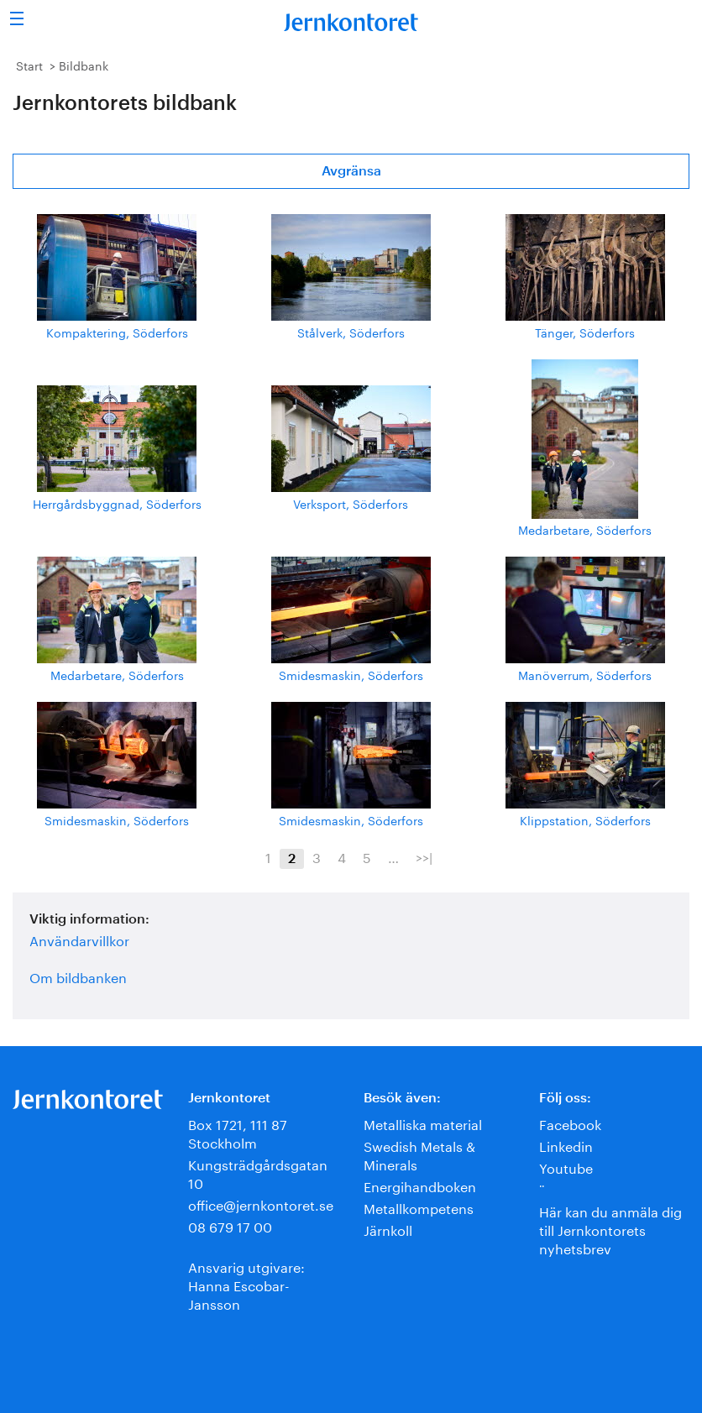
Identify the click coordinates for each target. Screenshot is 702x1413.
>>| (424, 856)
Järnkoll (388, 1228)
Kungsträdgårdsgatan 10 (257, 1172)
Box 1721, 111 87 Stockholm (237, 1132)
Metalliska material (423, 1122)
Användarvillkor (79, 939)
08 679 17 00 (230, 1225)
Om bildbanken (78, 976)
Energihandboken (420, 1185)
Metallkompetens (419, 1206)
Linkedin (566, 1144)
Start (29, 64)
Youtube (566, 1166)
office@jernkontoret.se (260, 1203)
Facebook (570, 1122)
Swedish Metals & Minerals (419, 1154)
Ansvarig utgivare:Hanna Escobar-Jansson (246, 1284)
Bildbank (83, 64)
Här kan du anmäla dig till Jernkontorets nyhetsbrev (610, 1229)
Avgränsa (351, 171)
